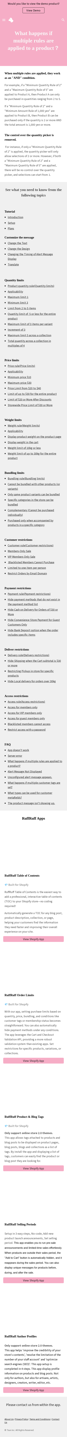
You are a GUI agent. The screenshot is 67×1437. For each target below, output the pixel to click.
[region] (33, 7)
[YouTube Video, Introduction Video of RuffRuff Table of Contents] (33, 850)
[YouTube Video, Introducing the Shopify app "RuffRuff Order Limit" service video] (33, 970)
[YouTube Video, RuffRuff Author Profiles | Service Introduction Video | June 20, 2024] (33, 1311)
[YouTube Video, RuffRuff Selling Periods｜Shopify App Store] (33, 1199)
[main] (33, 40)
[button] (4, 19)
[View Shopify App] (33, 939)
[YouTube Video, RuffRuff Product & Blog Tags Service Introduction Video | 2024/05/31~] (33, 1091)
